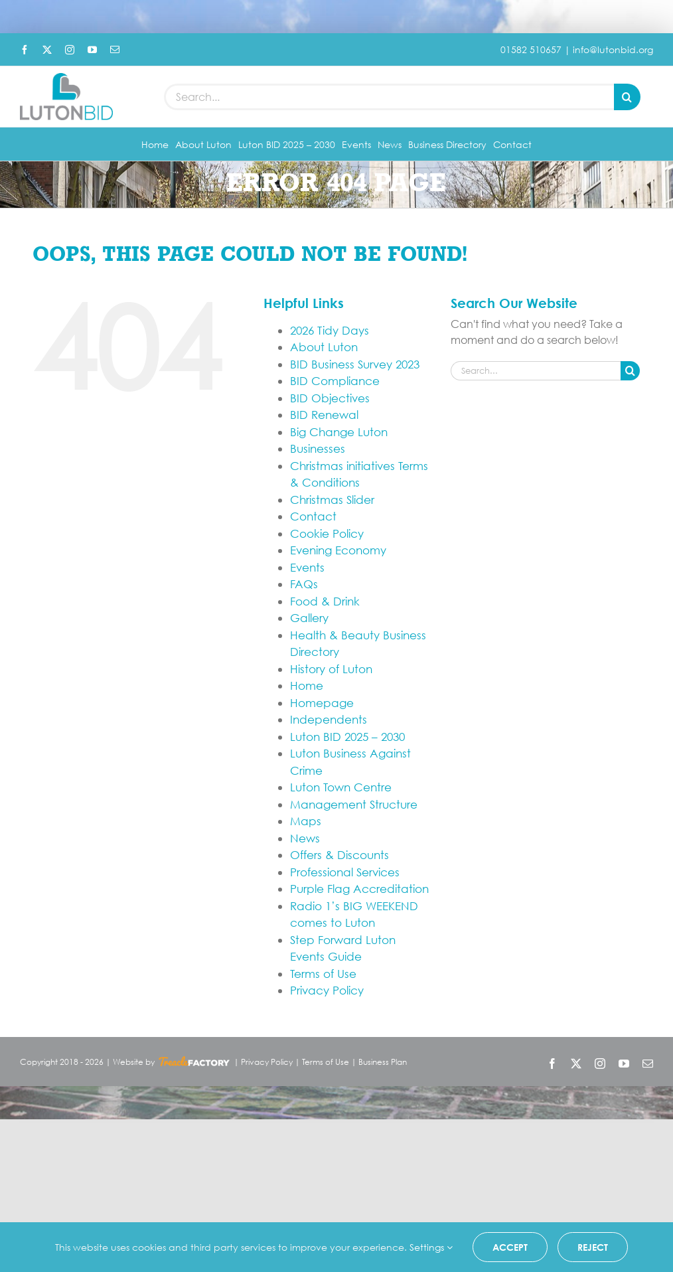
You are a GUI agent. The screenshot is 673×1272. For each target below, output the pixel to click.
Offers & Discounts (339, 855)
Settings (431, 1247)
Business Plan (382, 1062)
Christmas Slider (332, 500)
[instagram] (69, 49)
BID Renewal (324, 415)
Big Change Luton (339, 432)
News (305, 838)
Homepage (322, 703)
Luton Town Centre (341, 787)
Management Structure (353, 804)
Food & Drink (325, 601)
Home (306, 685)
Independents (328, 719)
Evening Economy (338, 550)
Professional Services (345, 872)
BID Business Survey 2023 (354, 364)
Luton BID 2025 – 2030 (347, 737)
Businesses (317, 448)
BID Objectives (330, 398)
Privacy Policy (327, 990)
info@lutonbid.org (613, 49)
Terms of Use (323, 974)
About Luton (324, 347)
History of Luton (331, 669)
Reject (592, 1247)
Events (307, 567)
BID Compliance (335, 381)
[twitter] (47, 49)
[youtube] (92, 49)
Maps (305, 821)
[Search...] (389, 97)
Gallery (309, 618)
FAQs (304, 584)
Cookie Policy (327, 533)
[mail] (114, 49)
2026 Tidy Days (329, 330)
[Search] (627, 97)
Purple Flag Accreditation (359, 889)
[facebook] (24, 49)
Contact (313, 516)
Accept (510, 1247)
